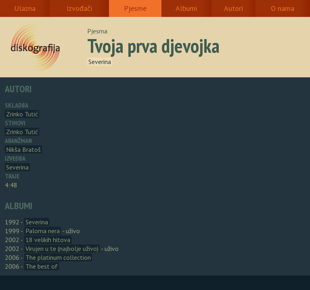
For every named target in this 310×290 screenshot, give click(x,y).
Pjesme (135, 8)
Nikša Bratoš (23, 149)
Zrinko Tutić (22, 114)
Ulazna (25, 8)
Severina (99, 62)
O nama (282, 8)
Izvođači (79, 8)
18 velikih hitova (47, 240)
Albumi (186, 8)
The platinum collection (58, 257)
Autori (233, 8)
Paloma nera (42, 231)
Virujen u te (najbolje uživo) (61, 248)
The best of (41, 266)
